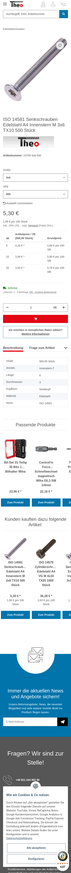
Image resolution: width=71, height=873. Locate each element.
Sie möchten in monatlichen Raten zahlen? (35, 331)
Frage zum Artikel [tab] (42, 347)
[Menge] (31, 308)
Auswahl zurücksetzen (18, 203)
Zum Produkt (15, 502)
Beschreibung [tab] (13, 347)
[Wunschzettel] (53, 4)
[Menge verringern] (7, 308)
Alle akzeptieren (36, 847)
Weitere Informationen (36, 333)
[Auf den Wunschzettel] (60, 45)
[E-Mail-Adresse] (30, 721)
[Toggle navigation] (5, 2)
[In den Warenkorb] (35, 319)
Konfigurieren (36, 858)
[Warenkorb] (63, 4)
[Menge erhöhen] (63, 308)
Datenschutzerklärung (19, 838)
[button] (43, 4)
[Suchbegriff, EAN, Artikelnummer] (31, 14)
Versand (33, 225)
